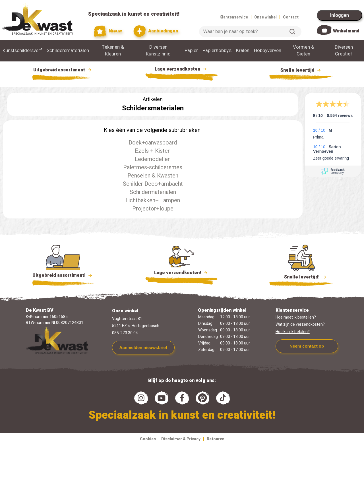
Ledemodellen (153, 159)
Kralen (242, 50)
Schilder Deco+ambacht (153, 184)
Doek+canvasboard (153, 143)
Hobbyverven (267, 50)
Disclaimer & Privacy (180, 439)
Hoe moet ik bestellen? (296, 317)
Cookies (148, 439)
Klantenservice (234, 17)
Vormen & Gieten (303, 50)
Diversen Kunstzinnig (158, 50)
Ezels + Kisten (153, 151)
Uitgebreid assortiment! (63, 275)
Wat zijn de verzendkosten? (300, 324)
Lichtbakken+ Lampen (152, 200)
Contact (291, 17)
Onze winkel (265, 17)
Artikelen (153, 99)
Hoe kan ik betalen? (293, 332)
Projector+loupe (152, 209)
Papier (191, 50)
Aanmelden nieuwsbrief (143, 347)
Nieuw (108, 31)
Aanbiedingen (155, 31)
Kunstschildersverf (22, 50)
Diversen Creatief (344, 50)
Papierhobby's (216, 50)
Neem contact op (306, 346)
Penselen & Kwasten (152, 176)
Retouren (215, 439)
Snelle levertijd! (301, 276)
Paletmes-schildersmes (152, 167)
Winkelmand (346, 31)
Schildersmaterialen (68, 50)
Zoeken (292, 31)
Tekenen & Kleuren (113, 50)
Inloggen (339, 15)
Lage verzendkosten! (181, 274)
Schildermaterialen (153, 192)
